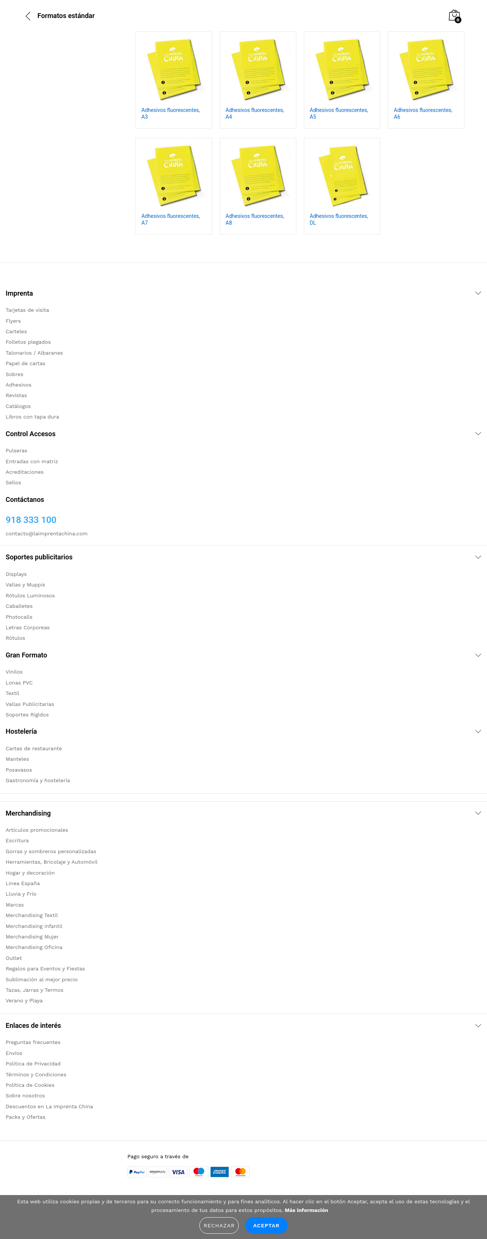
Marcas (15, 905)
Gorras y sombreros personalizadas (51, 851)
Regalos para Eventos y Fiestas (45, 969)
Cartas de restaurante (34, 748)
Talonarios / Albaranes (34, 353)
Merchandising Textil (32, 915)
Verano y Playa (24, 1000)
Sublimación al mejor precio (42, 979)
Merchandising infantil (34, 926)
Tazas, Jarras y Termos (35, 990)
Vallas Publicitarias (30, 704)
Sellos (13, 482)
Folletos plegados (28, 342)
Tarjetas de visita (27, 310)
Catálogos (18, 406)
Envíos (14, 1053)
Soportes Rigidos (27, 715)
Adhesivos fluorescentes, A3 (170, 113)
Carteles (16, 331)
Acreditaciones (25, 472)
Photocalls (19, 617)
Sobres (14, 374)
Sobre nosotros (25, 1095)
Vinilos (14, 672)
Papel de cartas (26, 363)
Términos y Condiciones (36, 1074)
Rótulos (15, 638)
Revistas (16, 395)
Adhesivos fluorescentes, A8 (255, 219)
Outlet (14, 958)
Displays (16, 574)
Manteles (17, 759)
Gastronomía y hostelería (38, 780)
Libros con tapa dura (32, 417)
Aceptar (266, 1225)
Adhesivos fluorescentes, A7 (170, 219)
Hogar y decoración (30, 873)
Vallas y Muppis (25, 585)
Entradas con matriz (32, 461)
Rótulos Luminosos (30, 595)
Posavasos (19, 770)
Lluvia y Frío (21, 894)
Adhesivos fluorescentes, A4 (255, 113)
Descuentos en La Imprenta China (49, 1106)
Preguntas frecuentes (33, 1042)
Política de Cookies (30, 1085)
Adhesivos (19, 385)
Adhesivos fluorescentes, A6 (423, 113)
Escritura (17, 840)
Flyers (13, 321)
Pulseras (16, 450)
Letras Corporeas (28, 627)
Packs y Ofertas (26, 1117)
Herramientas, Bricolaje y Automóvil (51, 862)
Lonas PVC (19, 683)
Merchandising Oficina (34, 947)
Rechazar (219, 1225)
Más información (306, 1210)
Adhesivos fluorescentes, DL (339, 219)
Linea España (23, 883)
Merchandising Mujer (32, 937)
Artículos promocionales (37, 830)
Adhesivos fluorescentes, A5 (339, 113)
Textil (12, 693)
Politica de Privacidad (33, 1064)
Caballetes (19, 606)
